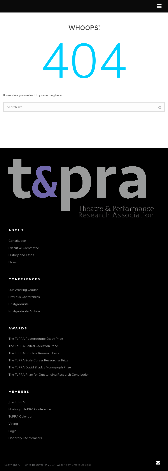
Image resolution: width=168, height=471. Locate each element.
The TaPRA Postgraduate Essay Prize (36, 339)
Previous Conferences (24, 297)
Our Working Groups (23, 290)
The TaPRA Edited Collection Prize (33, 346)
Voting (13, 424)
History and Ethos (21, 255)
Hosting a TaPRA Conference (30, 409)
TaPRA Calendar (21, 416)
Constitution (17, 241)
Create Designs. (82, 464)
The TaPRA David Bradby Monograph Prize (40, 367)
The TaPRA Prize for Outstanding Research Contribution (49, 375)
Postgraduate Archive (24, 311)
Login (12, 431)
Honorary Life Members (25, 438)
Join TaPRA (17, 402)
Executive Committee (24, 248)
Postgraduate (19, 304)
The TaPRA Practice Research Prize (34, 353)
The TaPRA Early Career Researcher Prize (38, 360)
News (13, 262)
